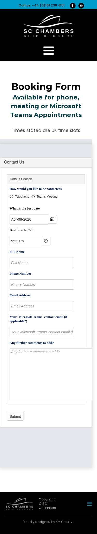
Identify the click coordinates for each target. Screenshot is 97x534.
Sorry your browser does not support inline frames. (46, 305)
